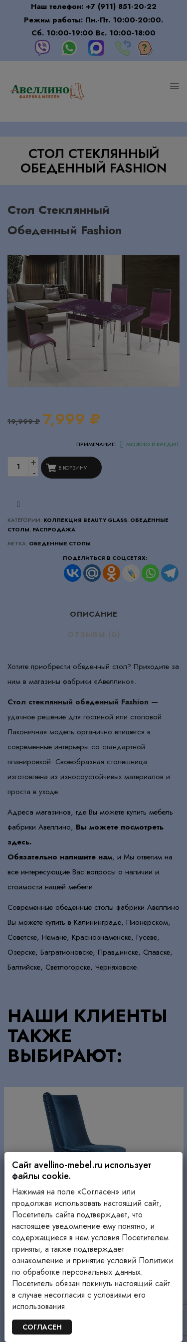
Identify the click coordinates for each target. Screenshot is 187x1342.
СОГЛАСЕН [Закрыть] (42, 1327)
